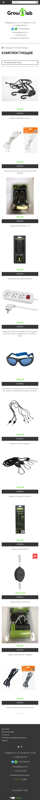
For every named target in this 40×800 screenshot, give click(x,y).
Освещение (9, 48)
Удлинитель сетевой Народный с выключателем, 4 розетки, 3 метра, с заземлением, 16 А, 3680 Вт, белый (20, 334)
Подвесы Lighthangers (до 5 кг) (20, 118)
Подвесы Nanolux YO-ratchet (20, 602)
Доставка (5, 729)
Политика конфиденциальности (14, 738)
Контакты (5, 735)
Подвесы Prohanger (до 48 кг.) (20, 443)
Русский (16, 779)
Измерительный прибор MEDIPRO (20, 279)
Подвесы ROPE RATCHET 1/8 (20, 226)
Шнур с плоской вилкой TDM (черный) (20, 707)
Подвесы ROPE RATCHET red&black (20, 655)
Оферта (5, 741)
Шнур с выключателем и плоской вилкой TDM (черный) (20, 172)
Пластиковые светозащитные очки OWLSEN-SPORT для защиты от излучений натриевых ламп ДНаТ (20, 390)
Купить (20, 113)
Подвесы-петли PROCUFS (20, 549)
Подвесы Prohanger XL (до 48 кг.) (20, 496)
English (24, 779)
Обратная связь (8, 732)
